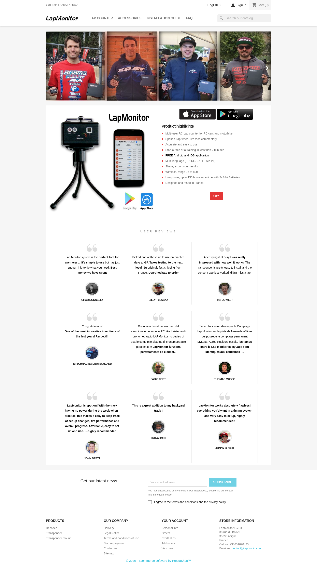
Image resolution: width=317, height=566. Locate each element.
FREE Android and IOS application (187, 155)
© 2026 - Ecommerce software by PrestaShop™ (158, 560)
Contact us (110, 548)
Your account (175, 521)
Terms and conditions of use (121, 538)
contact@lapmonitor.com (247, 548)
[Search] (244, 18)
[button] (63, 66)
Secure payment (114, 543)
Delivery (109, 528)
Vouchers (167, 548)
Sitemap (109, 553)
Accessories (129, 18)
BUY (216, 196)
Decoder (51, 528)
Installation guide (163, 18)
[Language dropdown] (214, 5)
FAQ (189, 18)
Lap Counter (101, 18)
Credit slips (169, 538)
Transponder (54, 533)
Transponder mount (58, 538)
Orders (166, 533)
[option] (158, 66)
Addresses (168, 543)
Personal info (170, 528)
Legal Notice (112, 533)
